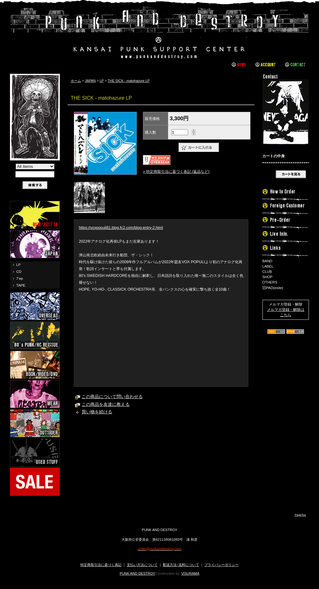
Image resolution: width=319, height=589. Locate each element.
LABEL (268, 266)
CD (18, 271)
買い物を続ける (97, 412)
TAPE (20, 285)
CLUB (267, 271)
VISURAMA (190, 573)
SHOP (267, 277)
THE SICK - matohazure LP (128, 81)
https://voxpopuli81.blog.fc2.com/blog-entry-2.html (121, 228)
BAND (267, 261)
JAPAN (90, 81)
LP (18, 265)
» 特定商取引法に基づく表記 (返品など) (176, 171)
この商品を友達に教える (106, 404)
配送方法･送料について (181, 565)
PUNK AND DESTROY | (159, 32)
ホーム (76, 81)
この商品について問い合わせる (112, 396)
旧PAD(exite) (272, 288)
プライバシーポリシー (221, 565)
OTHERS (269, 282)
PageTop (300, 514)
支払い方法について (142, 565)
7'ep (19, 278)
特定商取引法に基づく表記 (100, 565)
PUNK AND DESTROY (137, 573)
